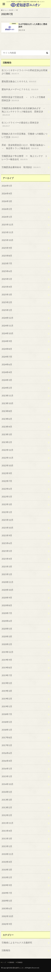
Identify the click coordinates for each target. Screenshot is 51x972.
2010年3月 (7, 869)
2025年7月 (7, 263)
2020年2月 (7, 644)
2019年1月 (7, 706)
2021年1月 (7, 574)
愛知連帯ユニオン (19, 968)
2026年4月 (7, 193)
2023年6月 (7, 418)
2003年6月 (7, 908)
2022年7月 (7, 481)
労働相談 (19, 962)
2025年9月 (7, 248)
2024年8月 (7, 349)
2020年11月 (7, 582)
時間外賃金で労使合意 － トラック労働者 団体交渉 (24, 99)
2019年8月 (7, 667)
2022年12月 (7, 450)
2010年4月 (7, 861)
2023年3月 (7, 434)
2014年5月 (7, 792)
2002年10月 (7, 916)
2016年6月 (7, 753)
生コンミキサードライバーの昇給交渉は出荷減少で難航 (24, 72)
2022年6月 (7, 488)
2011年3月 (7, 838)
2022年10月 (7, 465)
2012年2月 (7, 815)
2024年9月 (7, 341)
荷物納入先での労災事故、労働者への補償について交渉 (24, 135)
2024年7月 (7, 356)
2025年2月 (7, 302)
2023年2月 (7, 442)
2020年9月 (7, 597)
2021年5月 (7, 551)
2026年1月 (7, 216)
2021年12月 (7, 520)
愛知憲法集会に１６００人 (19, 81)
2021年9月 (7, 535)
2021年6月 (7, 543)
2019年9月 (7, 659)
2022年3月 (7, 504)
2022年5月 (7, 496)
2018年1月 (7, 729)
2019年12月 (7, 652)
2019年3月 (7, 690)
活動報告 (6, 950)
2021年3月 (7, 566)
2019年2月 (7, 698)
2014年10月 (7, 784)
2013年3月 (7, 799)
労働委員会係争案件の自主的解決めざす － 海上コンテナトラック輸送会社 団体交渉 (24, 112)
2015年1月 (7, 776)
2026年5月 (7, 185)
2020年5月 (7, 628)
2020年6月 (7, 621)
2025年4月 (7, 286)
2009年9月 (7, 885)
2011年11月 (7, 823)
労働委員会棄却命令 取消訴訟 (21, 167)
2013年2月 (7, 807)
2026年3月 (7, 201)
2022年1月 (7, 512)
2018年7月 (7, 714)
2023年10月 (7, 403)
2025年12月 (7, 224)
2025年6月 (7, 271)
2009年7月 (7, 893)
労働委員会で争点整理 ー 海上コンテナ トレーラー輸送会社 (24, 158)
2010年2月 (7, 877)
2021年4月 (7, 558)
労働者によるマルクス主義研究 (17, 942)
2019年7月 (7, 675)
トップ (4, 962)
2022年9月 (7, 473)
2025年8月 (7, 255)
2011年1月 (7, 846)
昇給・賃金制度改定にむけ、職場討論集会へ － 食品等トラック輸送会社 (24, 147)
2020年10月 (7, 589)
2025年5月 (7, 279)
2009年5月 (7, 900)
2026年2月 (7, 209)
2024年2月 (7, 387)
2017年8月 (7, 737)
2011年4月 (7, 830)
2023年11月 (7, 395)
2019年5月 (7, 683)
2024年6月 (7, 364)
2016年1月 (7, 768)
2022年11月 (7, 457)
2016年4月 (7, 760)
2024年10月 (7, 333)
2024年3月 (7, 380)
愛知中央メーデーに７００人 (20, 89)
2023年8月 (7, 411)
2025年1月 (7, 310)
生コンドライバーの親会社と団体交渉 (20, 124)
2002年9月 (7, 924)
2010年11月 (7, 854)
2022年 (11, 10)
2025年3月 (7, 294)
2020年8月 (7, 605)
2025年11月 (7, 232)
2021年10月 (7, 527)
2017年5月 (7, 745)
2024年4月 (7, 372)
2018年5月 (7, 722)
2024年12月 (7, 317)
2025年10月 (7, 240)
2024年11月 (7, 325)
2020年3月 (7, 636)
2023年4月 (7, 426)
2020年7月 (7, 613)
